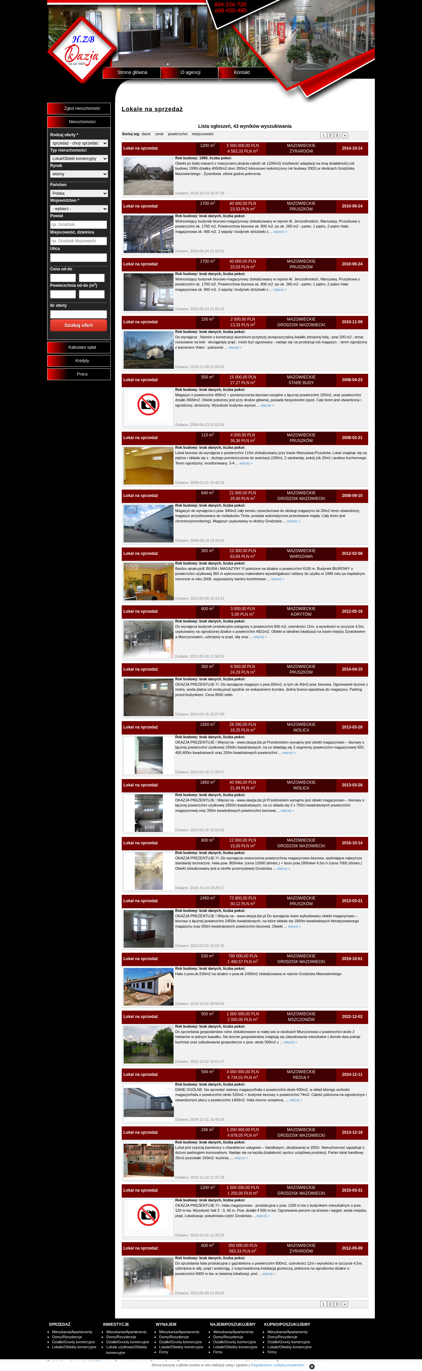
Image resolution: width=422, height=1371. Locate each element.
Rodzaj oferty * (64, 135)
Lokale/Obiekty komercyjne (74, 1347)
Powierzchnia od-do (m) (73, 285)
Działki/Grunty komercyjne (73, 1342)
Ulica (55, 248)
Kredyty (82, 360)
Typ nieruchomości (68, 150)
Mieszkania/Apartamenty (72, 1332)
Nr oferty (58, 305)
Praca (82, 374)
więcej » (280, 232)
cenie (159, 134)
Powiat (56, 215)
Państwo (58, 184)
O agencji (191, 72)
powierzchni (178, 134)
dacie (146, 134)
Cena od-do (61, 269)
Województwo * (64, 200)
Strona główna (132, 72)
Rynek (56, 165)
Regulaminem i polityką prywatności (277, 1365)
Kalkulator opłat (82, 347)
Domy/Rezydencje (67, 1337)
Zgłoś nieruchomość (82, 108)
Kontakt (242, 72)
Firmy (164, 1352)
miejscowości (203, 134)
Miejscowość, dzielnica (72, 232)
